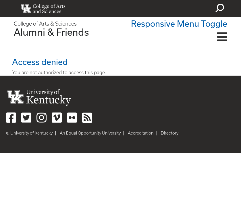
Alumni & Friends (51, 31)
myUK (196, 8)
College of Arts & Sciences (45, 24)
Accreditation (141, 133)
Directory (169, 133)
